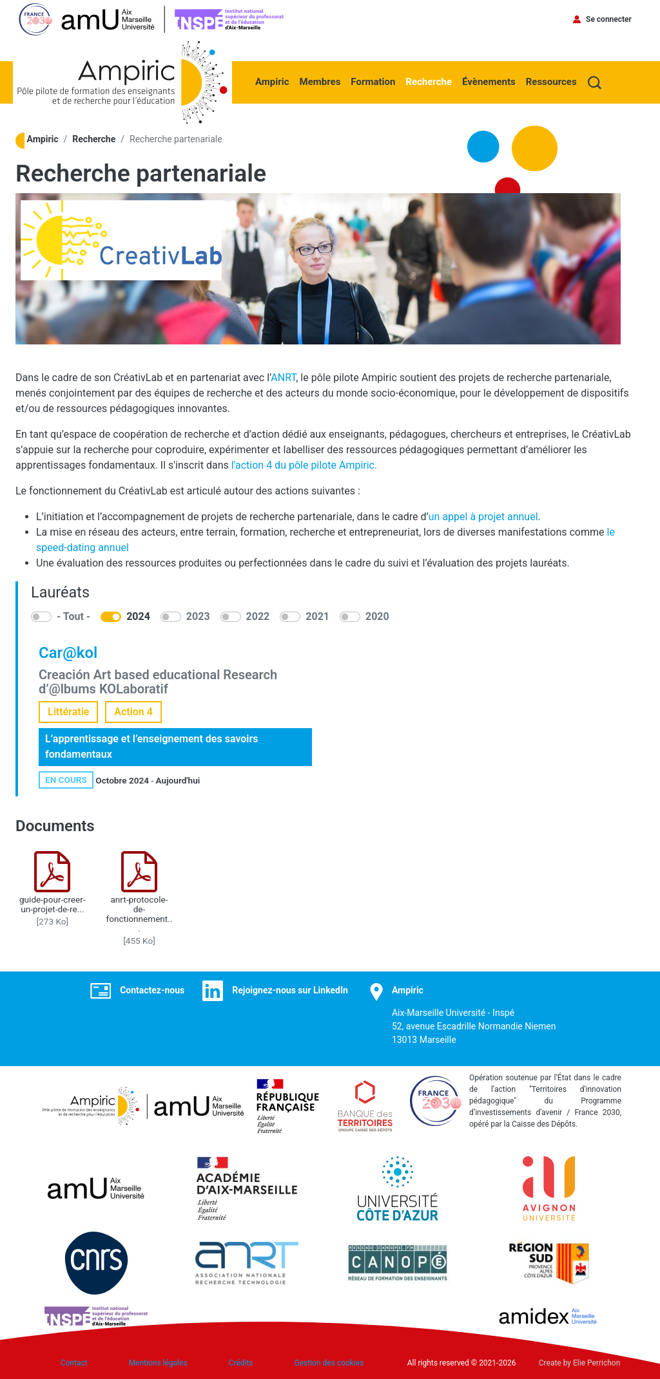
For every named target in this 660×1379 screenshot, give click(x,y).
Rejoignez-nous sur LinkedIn (290, 990)
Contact (74, 1362)
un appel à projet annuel (483, 517)
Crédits (241, 1362)
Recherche (428, 82)
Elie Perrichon (596, 1362)
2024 (138, 616)
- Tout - (73, 616)
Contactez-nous (152, 990)
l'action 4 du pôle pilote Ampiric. (304, 465)
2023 (198, 616)
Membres (320, 82)
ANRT (283, 377)
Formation (373, 82)
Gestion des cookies (329, 1362)
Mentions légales (158, 1362)
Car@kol (68, 653)
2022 (258, 616)
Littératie (68, 712)
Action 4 (133, 712)
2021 (317, 616)
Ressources (551, 82)
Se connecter (609, 19)
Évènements (489, 82)
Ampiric (272, 82)
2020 (377, 616)
